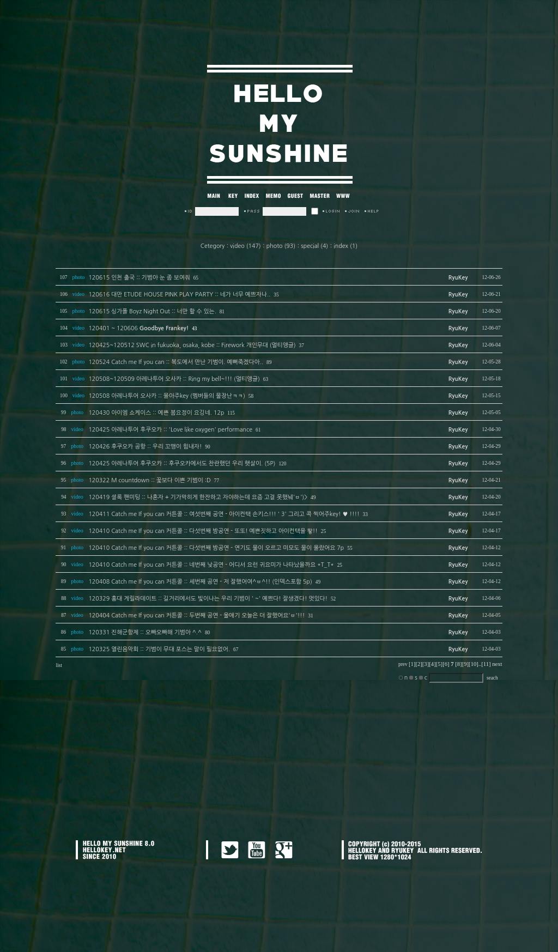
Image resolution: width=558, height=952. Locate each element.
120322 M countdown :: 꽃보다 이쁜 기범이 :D (149, 480)
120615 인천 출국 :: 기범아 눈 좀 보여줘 (139, 278)
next (497, 664)
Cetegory (213, 246)
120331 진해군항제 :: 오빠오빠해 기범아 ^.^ (145, 632)
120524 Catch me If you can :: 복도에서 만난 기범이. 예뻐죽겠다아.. (175, 362)
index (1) (345, 246)
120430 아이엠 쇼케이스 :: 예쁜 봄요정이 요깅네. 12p (156, 413)
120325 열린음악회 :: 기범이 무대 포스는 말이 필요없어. (159, 649)
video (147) (245, 246)
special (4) (314, 246)
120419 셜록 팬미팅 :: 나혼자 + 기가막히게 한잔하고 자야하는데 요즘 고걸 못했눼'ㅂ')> (197, 497)
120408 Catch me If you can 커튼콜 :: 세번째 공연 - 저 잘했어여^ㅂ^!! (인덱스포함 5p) (200, 582)
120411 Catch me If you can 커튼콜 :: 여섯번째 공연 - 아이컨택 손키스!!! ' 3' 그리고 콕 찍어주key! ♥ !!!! (223, 514)
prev (403, 664)
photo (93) (280, 246)
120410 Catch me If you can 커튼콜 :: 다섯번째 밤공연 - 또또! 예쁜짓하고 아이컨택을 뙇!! (202, 531)
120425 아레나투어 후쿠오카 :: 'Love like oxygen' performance (170, 430)
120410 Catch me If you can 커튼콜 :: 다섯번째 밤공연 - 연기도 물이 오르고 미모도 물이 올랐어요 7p (216, 548)
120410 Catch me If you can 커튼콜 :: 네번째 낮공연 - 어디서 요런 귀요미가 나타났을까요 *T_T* (210, 565)
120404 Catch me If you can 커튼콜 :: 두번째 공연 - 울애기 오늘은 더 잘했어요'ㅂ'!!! (196, 616)
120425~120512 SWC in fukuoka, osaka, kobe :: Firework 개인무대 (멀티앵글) (191, 345)
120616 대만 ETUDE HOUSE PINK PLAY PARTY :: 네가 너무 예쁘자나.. (179, 295)
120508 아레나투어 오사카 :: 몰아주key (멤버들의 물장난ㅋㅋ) (166, 396)
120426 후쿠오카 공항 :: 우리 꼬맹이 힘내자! (145, 447)
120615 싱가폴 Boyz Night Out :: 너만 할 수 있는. (152, 311)
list (59, 665)
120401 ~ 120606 (138, 328)
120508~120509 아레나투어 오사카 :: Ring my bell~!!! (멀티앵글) (173, 379)
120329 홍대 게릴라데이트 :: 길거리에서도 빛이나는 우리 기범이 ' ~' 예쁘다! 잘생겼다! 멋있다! (207, 599)
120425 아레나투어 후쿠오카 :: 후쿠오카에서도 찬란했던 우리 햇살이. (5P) (181, 463)
